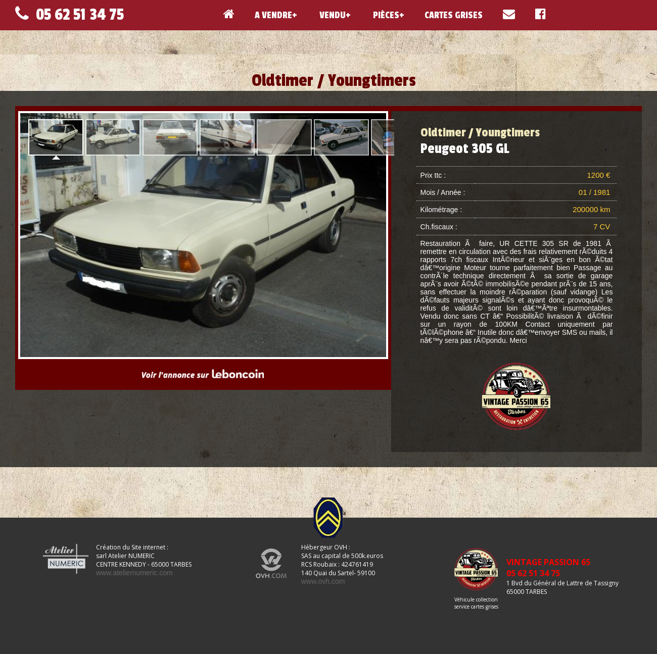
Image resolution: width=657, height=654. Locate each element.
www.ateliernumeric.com (134, 573)
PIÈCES (385, 15)
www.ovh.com (323, 581)
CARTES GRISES (454, 15)
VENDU (331, 15)
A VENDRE (273, 15)
